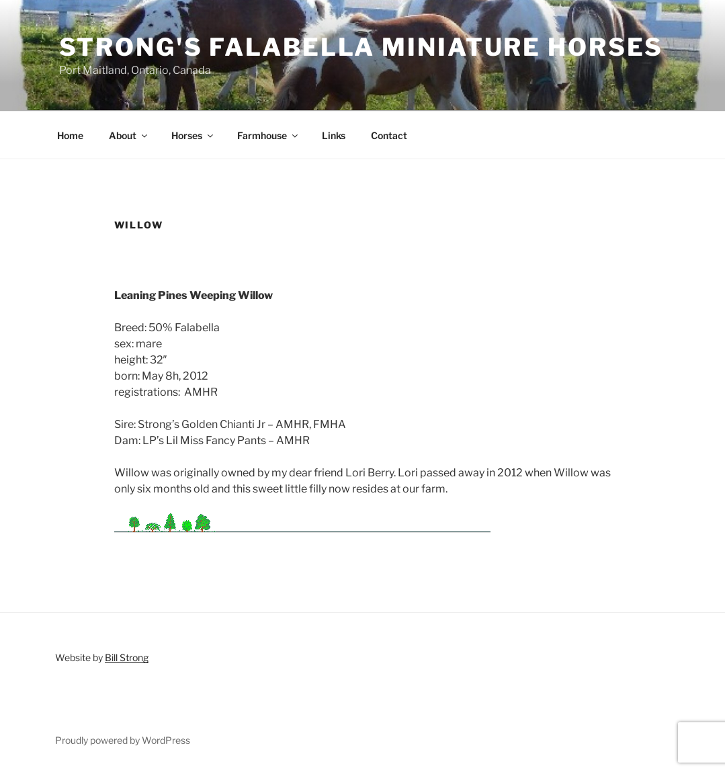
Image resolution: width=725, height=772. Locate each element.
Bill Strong (126, 657)
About (129, 135)
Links (333, 135)
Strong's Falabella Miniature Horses (361, 47)
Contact (389, 135)
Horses (193, 135)
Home (70, 135)
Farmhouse (268, 135)
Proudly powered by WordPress (122, 740)
